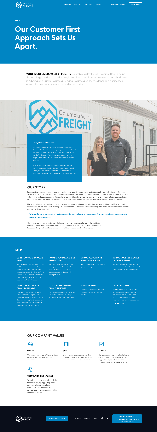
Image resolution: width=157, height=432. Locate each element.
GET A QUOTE (135, 5)
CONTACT (88, 5)
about (95, 419)
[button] (100, 4)
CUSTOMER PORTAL (118, 5)
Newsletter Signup (57, 419)
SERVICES (77, 5)
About (17, 21)
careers (67, 5)
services (78, 419)
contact (87, 419)
